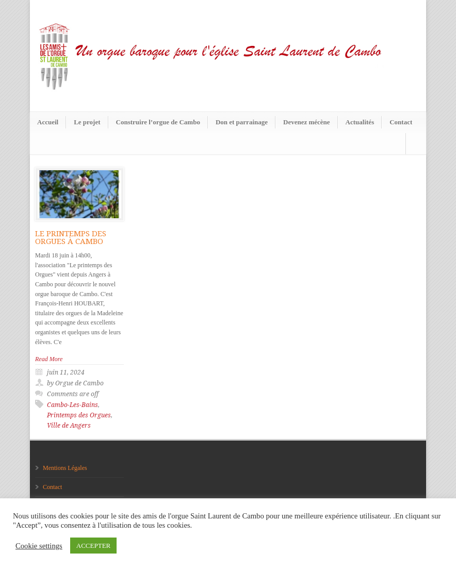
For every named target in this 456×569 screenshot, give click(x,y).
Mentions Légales (65, 468)
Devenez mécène (306, 122)
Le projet (87, 122)
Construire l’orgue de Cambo (158, 122)
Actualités (360, 122)
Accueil (47, 122)
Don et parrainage (242, 122)
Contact (400, 122)
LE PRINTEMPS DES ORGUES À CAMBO (70, 237)
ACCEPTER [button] (93, 545)
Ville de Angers (69, 425)
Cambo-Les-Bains (72, 405)
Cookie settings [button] (38, 546)
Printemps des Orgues (79, 415)
